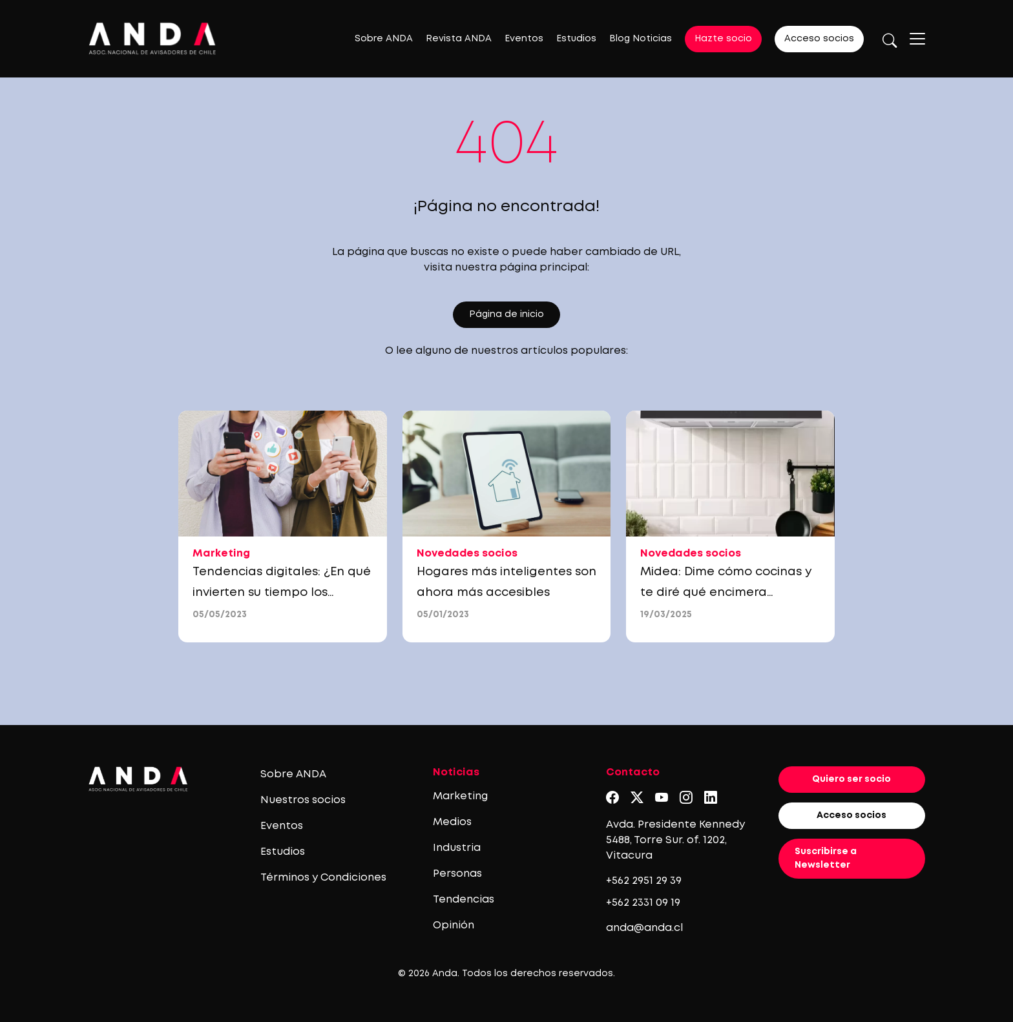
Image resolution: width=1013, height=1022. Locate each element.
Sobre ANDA (384, 39)
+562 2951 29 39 (644, 881)
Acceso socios (819, 39)
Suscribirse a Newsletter (826, 858)
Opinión (453, 925)
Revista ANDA (459, 39)
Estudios (576, 39)
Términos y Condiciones (323, 878)
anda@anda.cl (644, 928)
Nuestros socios (303, 800)
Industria (457, 848)
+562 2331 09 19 (643, 903)
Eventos (524, 39)
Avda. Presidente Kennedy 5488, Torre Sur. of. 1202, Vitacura (675, 840)
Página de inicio (506, 314)
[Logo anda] (152, 38)
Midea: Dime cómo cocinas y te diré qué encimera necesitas (726, 592)
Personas (457, 874)
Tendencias (463, 899)
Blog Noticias (640, 39)
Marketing (460, 796)
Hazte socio (723, 39)
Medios (452, 822)
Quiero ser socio (851, 779)
